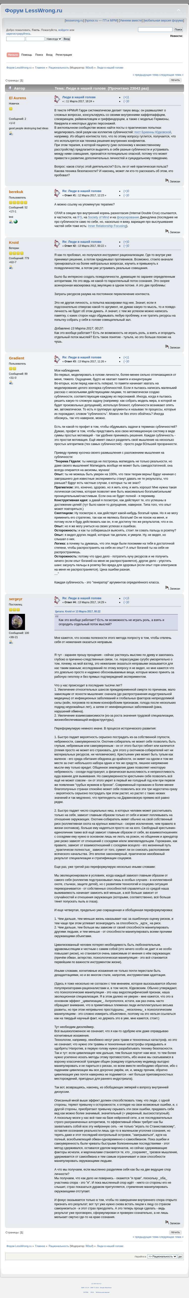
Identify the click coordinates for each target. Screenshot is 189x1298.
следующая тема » (171, 74)
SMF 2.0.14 (85, 1287)
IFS (79, 217)
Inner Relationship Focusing (107, 226)
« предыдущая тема (145, 74)
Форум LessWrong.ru (33, 10)
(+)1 (126, 97)
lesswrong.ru (74, 20)
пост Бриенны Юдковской (152, 132)
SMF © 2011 (94, 1287)
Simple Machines (106, 1287)
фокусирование (128, 217)
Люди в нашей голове (78, 97)
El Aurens (17, 98)
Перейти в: (140, 1256)
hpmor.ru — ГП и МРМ (101, 20)
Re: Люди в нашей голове (81, 191)
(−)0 (126, 101)
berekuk (16, 192)
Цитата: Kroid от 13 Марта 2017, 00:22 (77, 611)
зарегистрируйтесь (18, 33)
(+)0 (126, 191)
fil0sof (89, 67)
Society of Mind (98, 217)
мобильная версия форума (163, 20)
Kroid (14, 242)
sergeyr (15, 599)
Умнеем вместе (131, 20)
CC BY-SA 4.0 (96, 1283)
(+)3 (126, 598)
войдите (63, 29)
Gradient (16, 358)
